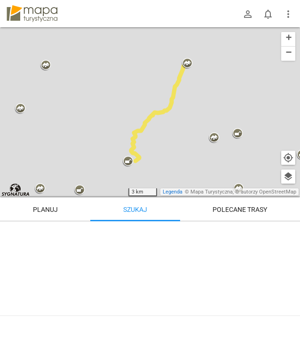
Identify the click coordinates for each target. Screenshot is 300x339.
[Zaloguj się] (247, 14)
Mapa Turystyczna (211, 192)
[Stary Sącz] (240, 261)
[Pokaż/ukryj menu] (288, 14)
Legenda (172, 192)
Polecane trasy (240, 209)
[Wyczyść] (288, 231)
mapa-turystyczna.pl (32, 13)
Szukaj (135, 209)
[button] (20, 108)
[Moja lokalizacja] (288, 158)
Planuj (45, 209)
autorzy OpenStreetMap (268, 192)
